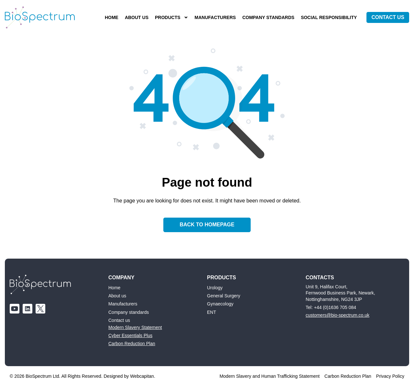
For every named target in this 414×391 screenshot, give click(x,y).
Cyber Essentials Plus (130, 335)
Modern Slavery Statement (135, 327)
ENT (211, 312)
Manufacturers (213, 17)
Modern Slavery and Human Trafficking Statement (270, 376)
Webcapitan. (142, 376)
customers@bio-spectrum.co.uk (337, 315)
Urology (215, 287)
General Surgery (223, 295)
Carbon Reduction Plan (131, 343)
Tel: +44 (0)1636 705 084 (331, 307)
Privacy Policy (390, 376)
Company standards (266, 17)
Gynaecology (220, 303)
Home (109, 17)
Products (169, 18)
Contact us (119, 320)
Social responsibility (327, 17)
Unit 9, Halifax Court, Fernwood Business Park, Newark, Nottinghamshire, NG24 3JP (340, 293)
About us (135, 17)
